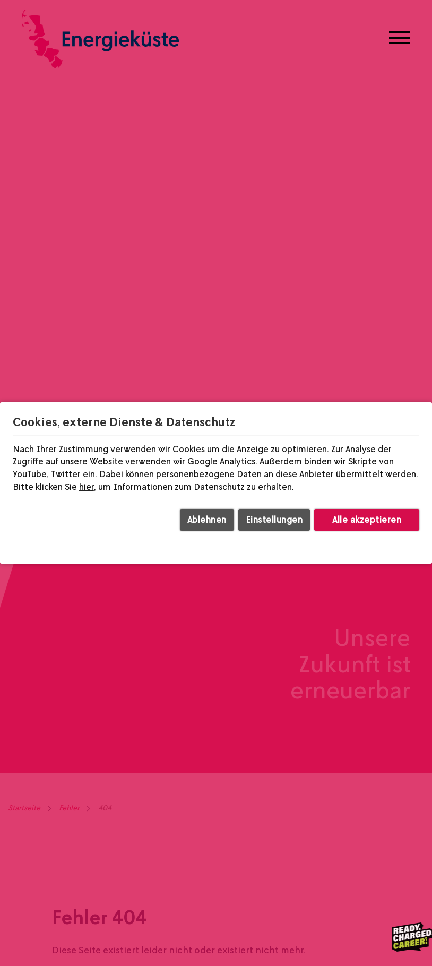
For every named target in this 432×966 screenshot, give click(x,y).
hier (86, 486)
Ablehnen (207, 519)
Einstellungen (274, 519)
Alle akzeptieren (366, 519)
